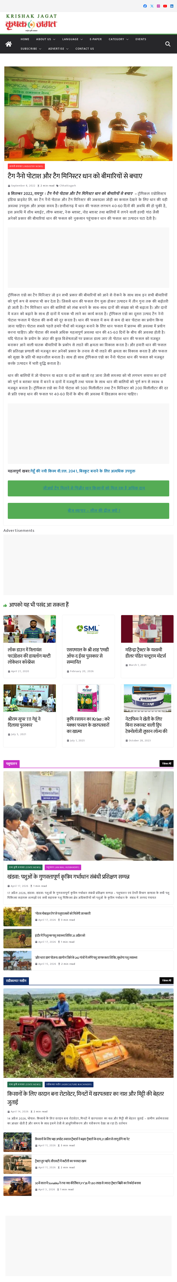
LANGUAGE (70, 39)
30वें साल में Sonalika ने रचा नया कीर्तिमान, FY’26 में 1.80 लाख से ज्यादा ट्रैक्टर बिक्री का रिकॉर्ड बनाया (88, 1183)
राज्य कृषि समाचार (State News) (25, 867)
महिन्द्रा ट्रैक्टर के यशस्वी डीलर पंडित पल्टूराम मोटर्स (145, 653)
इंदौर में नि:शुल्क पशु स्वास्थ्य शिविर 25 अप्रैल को (60, 935)
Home (25, 39)
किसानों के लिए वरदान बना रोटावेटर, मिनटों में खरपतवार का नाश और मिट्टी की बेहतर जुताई (85, 1098)
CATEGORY (116, 39)
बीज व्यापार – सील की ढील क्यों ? (94, 510)
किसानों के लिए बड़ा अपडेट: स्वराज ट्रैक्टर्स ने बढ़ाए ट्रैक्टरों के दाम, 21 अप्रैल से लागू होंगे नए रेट (82, 1139)
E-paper (96, 39)
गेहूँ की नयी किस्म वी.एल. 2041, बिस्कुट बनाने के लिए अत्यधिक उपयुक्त (83, 471)
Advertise (56, 49)
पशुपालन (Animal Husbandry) (62, 867)
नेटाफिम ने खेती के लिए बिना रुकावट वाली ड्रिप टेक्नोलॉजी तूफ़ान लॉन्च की (146, 725)
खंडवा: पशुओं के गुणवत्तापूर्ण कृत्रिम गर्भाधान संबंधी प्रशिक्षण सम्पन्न (68, 877)
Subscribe (29, 49)
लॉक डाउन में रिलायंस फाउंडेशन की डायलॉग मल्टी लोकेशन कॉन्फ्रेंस (29, 656)
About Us (43, 39)
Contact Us (85, 49)
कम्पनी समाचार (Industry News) (26, 166)
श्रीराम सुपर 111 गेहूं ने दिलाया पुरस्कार (24, 722)
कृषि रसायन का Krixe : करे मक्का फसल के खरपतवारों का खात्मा (88, 725)
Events (141, 39)
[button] (53, 39)
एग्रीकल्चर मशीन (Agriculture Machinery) (69, 1084)
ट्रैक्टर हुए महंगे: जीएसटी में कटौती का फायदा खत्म (60, 1161)
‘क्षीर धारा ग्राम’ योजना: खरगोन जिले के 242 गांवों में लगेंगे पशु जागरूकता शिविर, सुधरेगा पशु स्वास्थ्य (86, 957)
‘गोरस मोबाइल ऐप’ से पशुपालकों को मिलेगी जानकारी (62, 913)
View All (166, 763)
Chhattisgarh (68, 185)
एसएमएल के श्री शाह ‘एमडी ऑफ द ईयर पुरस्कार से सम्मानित (88, 656)
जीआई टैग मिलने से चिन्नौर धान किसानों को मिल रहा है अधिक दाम (94, 488)
